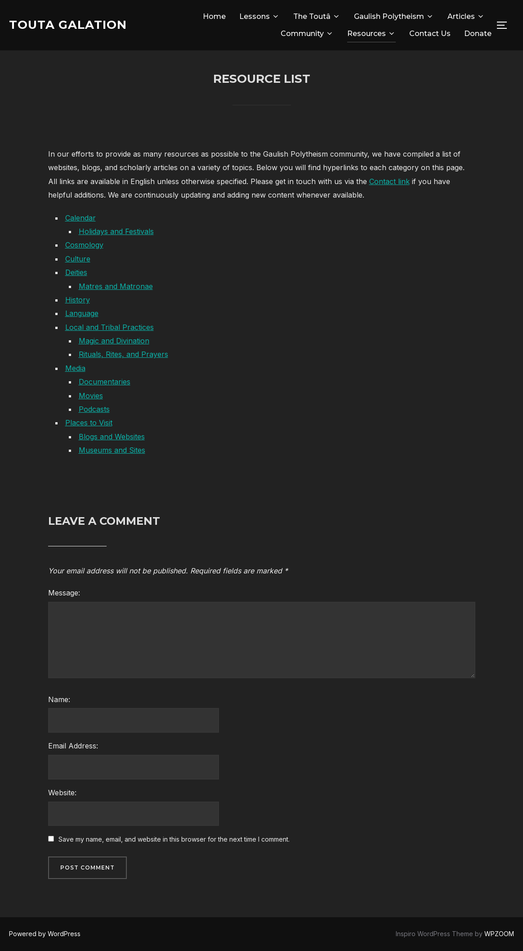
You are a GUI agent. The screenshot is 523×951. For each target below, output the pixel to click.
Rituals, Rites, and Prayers (123, 354)
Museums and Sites (112, 450)
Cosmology (84, 244)
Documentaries (104, 381)
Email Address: (73, 745)
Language (81, 313)
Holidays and (102, 231)
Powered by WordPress (44, 933)
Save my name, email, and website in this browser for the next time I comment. (174, 839)
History (77, 299)
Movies (91, 395)
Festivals (139, 231)
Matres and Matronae (116, 286)
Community (307, 33)
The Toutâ (316, 16)
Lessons (259, 16)
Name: (59, 699)
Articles (466, 16)
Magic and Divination (114, 340)
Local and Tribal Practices (109, 327)
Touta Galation (68, 25)
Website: (62, 792)
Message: (64, 592)
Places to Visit (88, 422)
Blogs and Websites (112, 436)
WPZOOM (499, 933)
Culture (77, 258)
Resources (371, 33)
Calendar (80, 217)
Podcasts (94, 409)
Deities (76, 272)
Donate (478, 33)
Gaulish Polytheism (394, 16)
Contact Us (430, 33)
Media (75, 368)
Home (214, 16)
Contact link (389, 181)
